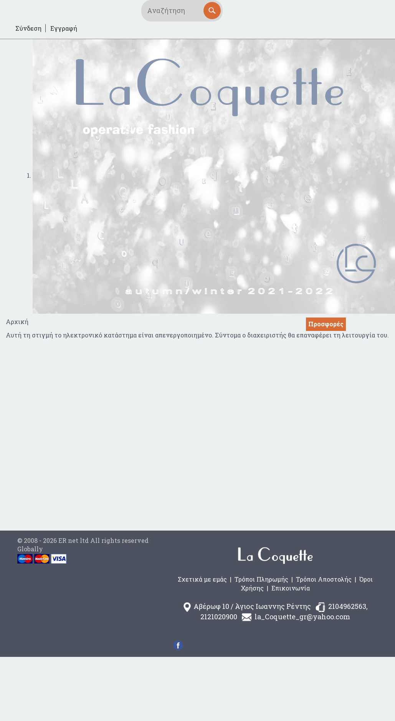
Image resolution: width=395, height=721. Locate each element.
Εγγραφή (63, 28)
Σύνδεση (28, 28)
